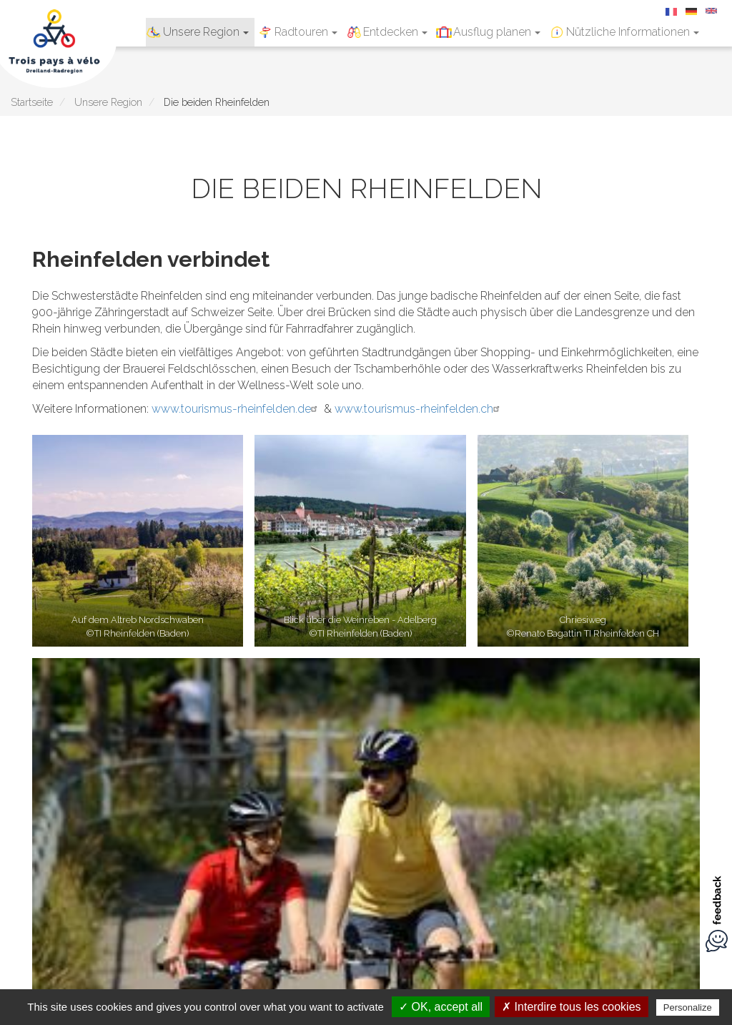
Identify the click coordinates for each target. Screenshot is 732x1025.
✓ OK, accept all (441, 1007)
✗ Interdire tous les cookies (571, 1007)
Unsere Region (206, 32)
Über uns (465, 813)
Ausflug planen (496, 32)
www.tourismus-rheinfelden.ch (419, 409)
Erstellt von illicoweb (558, 813)
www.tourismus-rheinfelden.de (236, 409)
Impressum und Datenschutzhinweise (214, 813)
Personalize (687, 1007)
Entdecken (395, 32)
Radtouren (305, 32)
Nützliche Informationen (632, 32)
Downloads (351, 813)
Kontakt (411, 813)
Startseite (32, 102)
